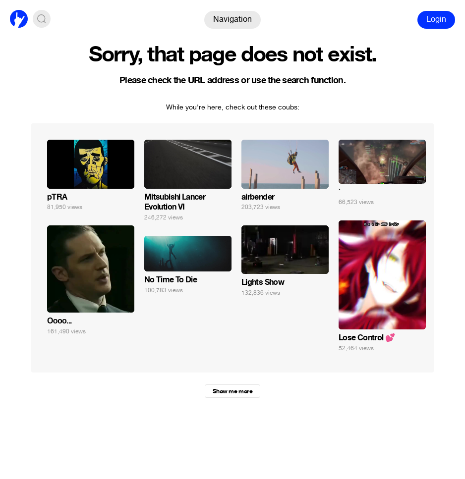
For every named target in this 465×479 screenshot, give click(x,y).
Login (436, 19)
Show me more (232, 391)
